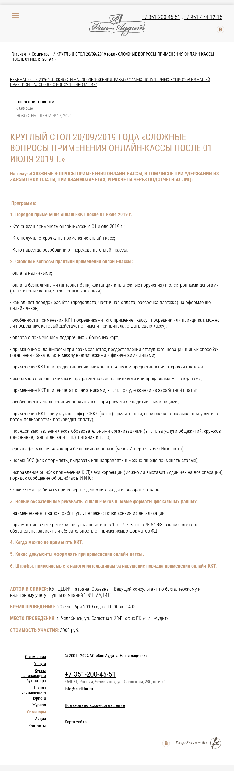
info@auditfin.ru (79, 689)
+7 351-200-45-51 (161, 17)
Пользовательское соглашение (95, 705)
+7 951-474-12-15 (203, 17)
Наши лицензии (133, 655)
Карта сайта (76, 722)
